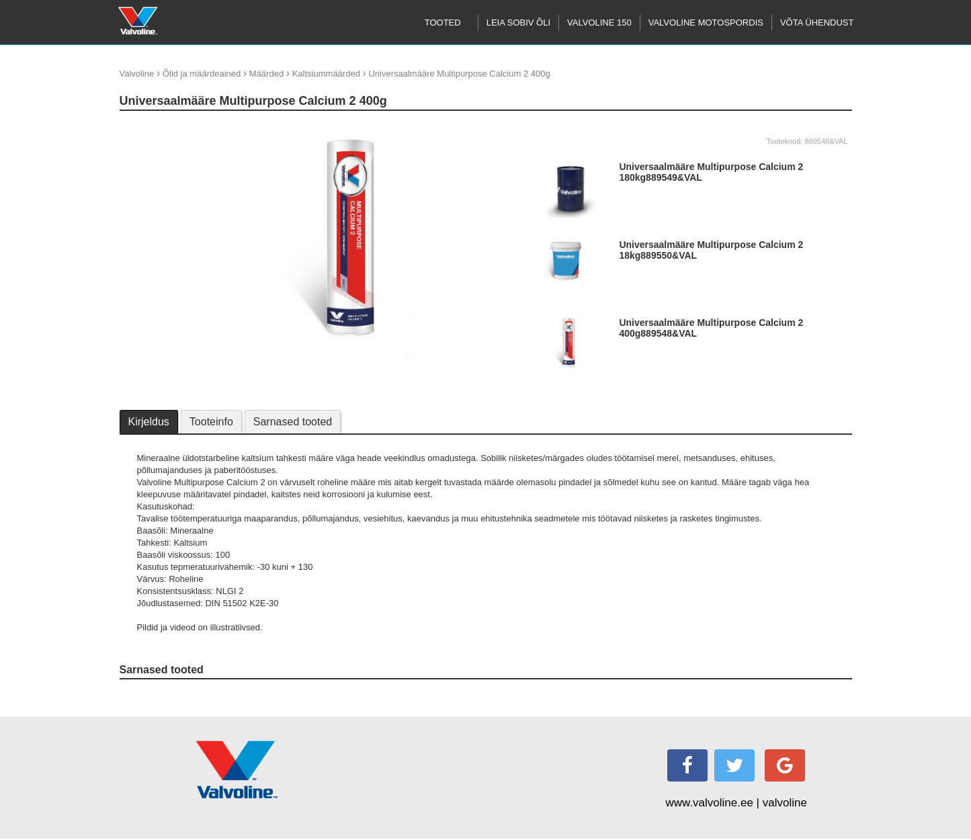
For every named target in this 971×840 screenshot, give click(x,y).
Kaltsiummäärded (326, 74)
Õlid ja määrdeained (202, 74)
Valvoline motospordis (705, 22)
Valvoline (137, 74)
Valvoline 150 (599, 22)
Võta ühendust (817, 22)
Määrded (266, 74)
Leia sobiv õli (518, 22)
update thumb (150, 127)
